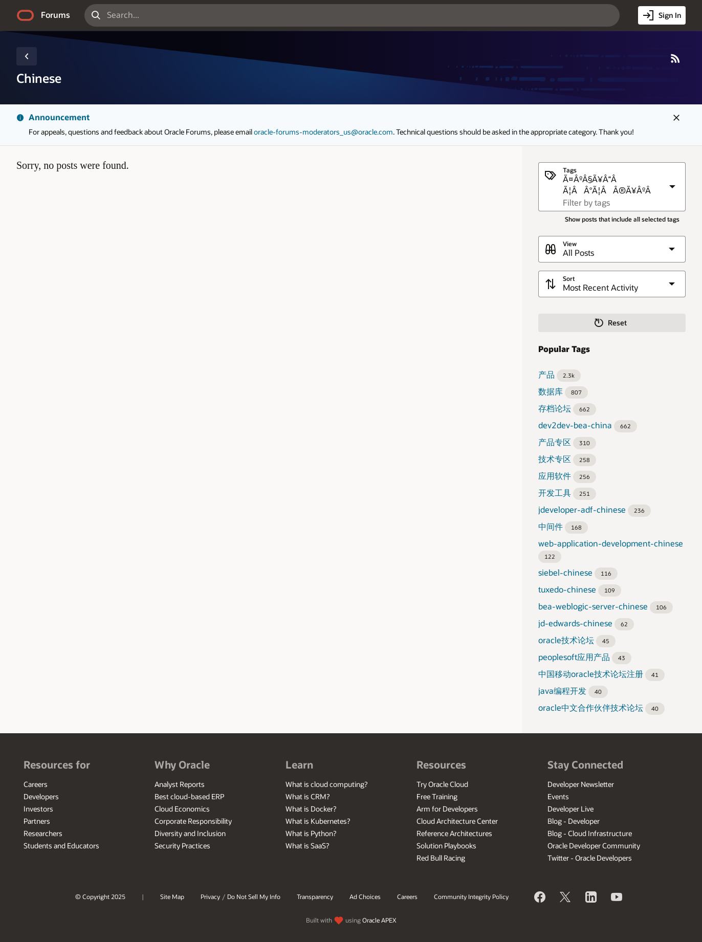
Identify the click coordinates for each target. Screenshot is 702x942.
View (570, 244)
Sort (569, 278)
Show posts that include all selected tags (622, 219)
